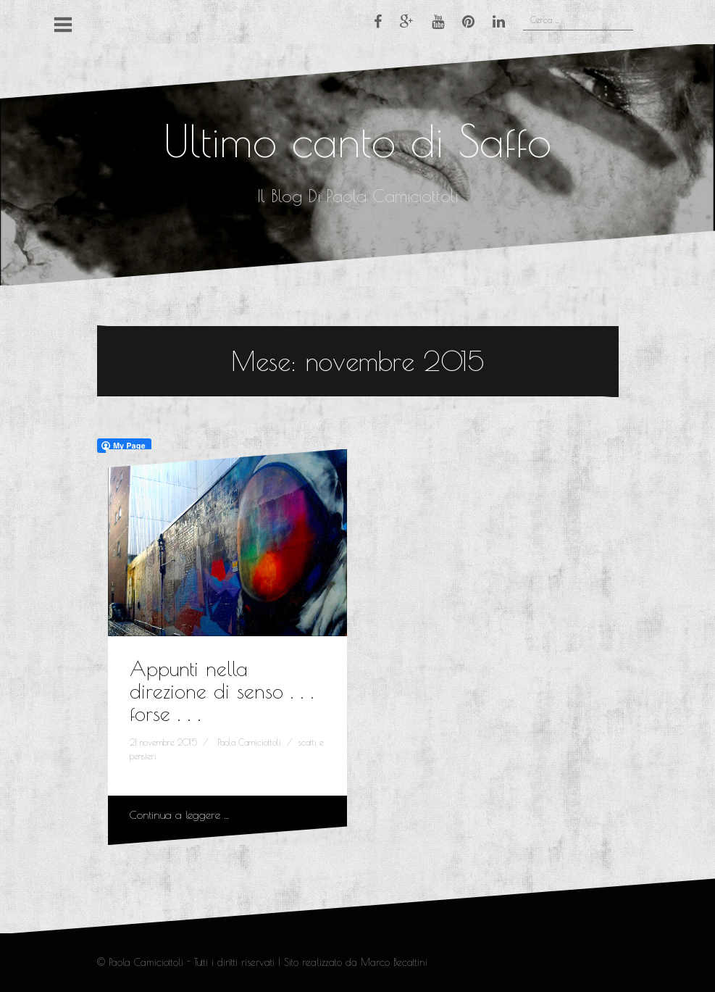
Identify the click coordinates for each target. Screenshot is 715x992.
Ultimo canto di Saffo (357, 140)
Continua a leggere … (180, 815)
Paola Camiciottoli (249, 742)
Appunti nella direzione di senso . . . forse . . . (222, 691)
